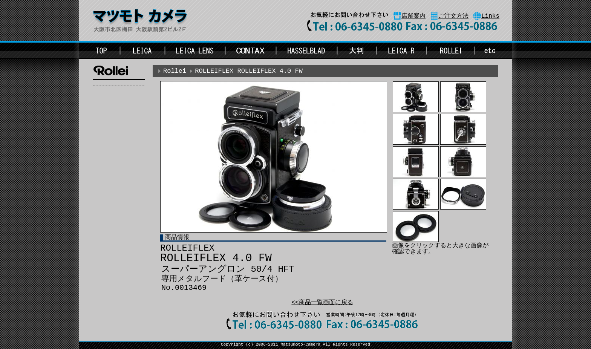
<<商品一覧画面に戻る (322, 302)
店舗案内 (413, 16)
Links (490, 16)
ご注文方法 (453, 16)
